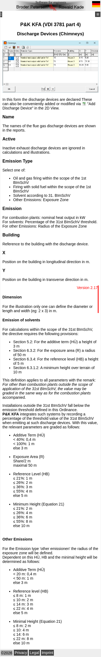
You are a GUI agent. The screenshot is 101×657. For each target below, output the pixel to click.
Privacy (21, 653)
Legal (34, 653)
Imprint (47, 653)
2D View (51, 108)
